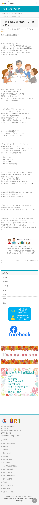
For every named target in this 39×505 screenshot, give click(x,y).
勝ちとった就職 (7, 479)
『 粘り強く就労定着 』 (30, 260)
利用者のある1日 (7, 472)
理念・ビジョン (7, 453)
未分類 (5, 277)
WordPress (13, 498)
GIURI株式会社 (17, 496)
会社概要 (5, 449)
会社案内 (5, 446)
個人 (4, 303)
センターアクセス (8, 485)
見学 (4, 298)
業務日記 (3, 31)
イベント (5, 286)
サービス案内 (6, 462)
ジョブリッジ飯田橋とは (10, 466)
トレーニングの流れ (8, 469)
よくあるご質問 (7, 459)
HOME (5, 440)
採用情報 (5, 456)
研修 (4, 290)
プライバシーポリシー (9, 492)
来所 (4, 294)
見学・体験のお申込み (9, 443)
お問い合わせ (6, 489)
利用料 (5, 482)
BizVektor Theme (23, 498)
